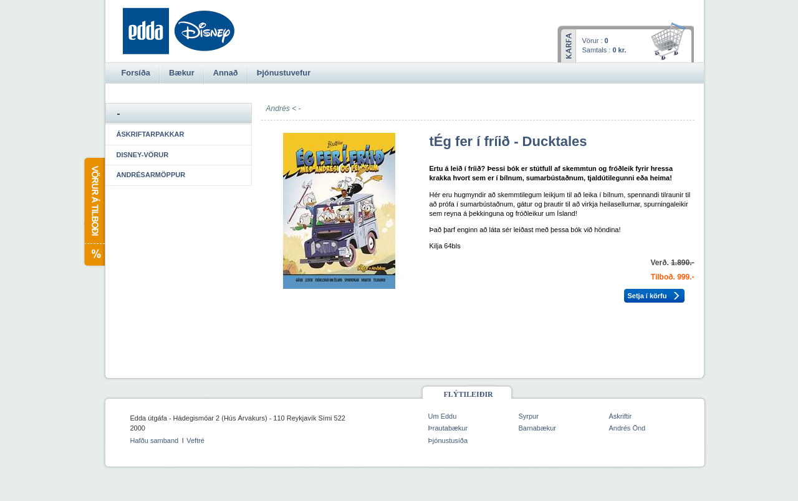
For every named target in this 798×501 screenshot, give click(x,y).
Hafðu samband (154, 440)
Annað (225, 72)
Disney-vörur (143, 154)
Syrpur (529, 416)
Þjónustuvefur (283, 72)
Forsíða (136, 72)
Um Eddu (442, 416)
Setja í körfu (647, 295)
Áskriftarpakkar (151, 134)
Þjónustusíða (448, 440)
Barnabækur (538, 428)
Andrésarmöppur (151, 174)
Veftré (195, 440)
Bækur (182, 72)
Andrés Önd (627, 428)
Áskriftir (620, 416)
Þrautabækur (448, 428)
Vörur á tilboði (94, 212)
